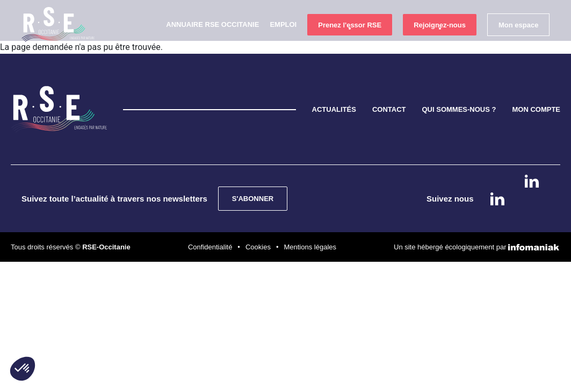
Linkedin (532, 181)
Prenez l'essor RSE (349, 44)
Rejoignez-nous (440, 44)
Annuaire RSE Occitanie (212, 43)
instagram (531, 212)
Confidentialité (210, 195)
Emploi (283, 43)
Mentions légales (310, 195)
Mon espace (518, 44)
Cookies (258, 195)
